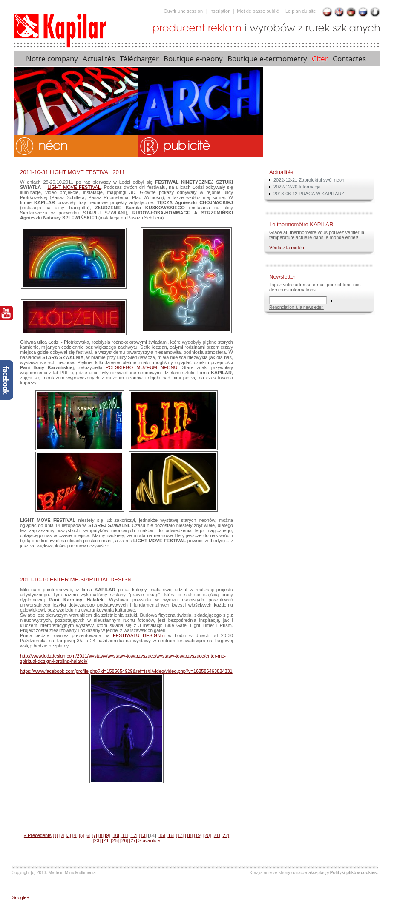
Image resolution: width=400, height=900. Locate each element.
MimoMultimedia (80, 872)
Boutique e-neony (193, 58)
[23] (97, 840)
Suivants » (149, 840)
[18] (189, 835)
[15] (161, 835)
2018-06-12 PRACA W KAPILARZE (310, 193)
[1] (55, 835)
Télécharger (139, 58)
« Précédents (38, 835)
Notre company (52, 58)
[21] (216, 835)
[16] (170, 835)
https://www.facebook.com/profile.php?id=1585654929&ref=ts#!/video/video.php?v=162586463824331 (126, 671)
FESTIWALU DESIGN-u (139, 635)
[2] (61, 835)
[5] (81, 835)
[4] (75, 835)
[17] (180, 835)
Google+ (20, 897)
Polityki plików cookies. (354, 872)
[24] (105, 840)
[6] (87, 835)
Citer (320, 58)
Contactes (350, 58)
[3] (68, 835)
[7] (94, 835)
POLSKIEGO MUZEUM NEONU (141, 367)
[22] (225, 835)
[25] (115, 840)
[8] (101, 835)
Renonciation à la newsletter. (296, 307)
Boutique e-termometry (267, 58)
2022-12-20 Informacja (297, 186)
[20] (207, 835)
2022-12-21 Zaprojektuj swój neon (308, 179)
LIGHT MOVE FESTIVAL (74, 187)
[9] (107, 835)
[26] (124, 840)
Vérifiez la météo (286, 247)
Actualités (99, 58)
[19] (197, 835)
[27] (133, 840)
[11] (124, 835)
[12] (133, 835)
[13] (143, 835)
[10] (115, 835)
